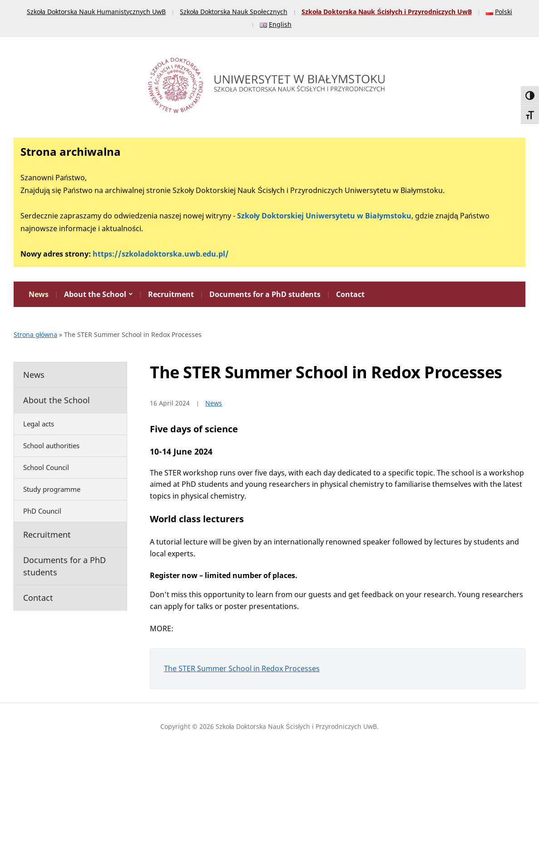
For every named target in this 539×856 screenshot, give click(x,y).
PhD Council (42, 510)
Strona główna (35, 334)
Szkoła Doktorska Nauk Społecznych (233, 11)
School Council (46, 467)
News (39, 294)
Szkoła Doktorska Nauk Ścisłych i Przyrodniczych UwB (387, 11)
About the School (95, 294)
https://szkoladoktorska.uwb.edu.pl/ (161, 254)
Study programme (51, 489)
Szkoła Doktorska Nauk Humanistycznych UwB (96, 11)
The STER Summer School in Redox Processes (242, 668)
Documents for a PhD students (265, 294)
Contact (350, 294)
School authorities (51, 445)
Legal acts (38, 423)
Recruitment (171, 294)
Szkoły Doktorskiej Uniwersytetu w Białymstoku (324, 216)
